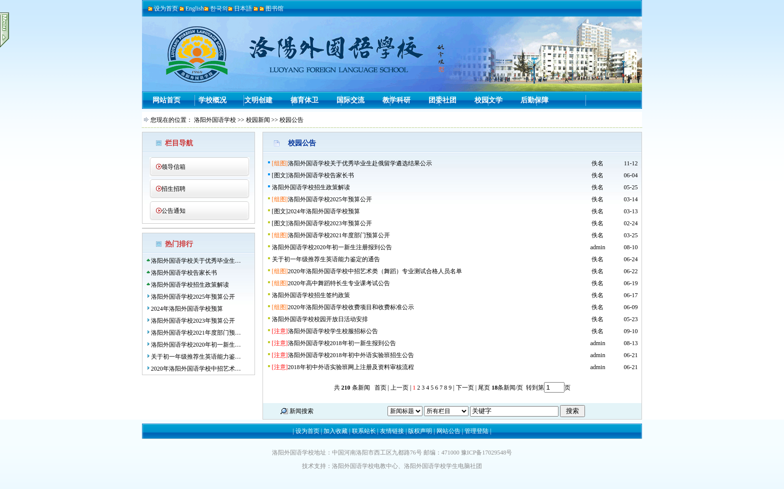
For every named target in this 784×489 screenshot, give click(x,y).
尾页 (483, 387)
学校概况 (212, 100)
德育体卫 (304, 100)
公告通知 (174, 210)
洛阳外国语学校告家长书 (184, 272)
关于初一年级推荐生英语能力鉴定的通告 (326, 259)
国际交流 (350, 100)
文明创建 (258, 100)
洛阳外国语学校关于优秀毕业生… (196, 260)
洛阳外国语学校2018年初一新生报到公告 (342, 343)
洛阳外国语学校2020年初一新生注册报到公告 (332, 247)
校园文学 (488, 100)
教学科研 (396, 100)
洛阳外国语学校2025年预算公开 (193, 296)
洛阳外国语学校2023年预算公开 (193, 320)
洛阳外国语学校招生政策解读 (190, 284)
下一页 (465, 387)
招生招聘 (174, 188)
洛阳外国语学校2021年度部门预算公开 (339, 235)
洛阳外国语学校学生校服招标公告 (333, 331)
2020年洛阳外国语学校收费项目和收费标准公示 (351, 307)
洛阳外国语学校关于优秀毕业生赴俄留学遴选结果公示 (360, 163)
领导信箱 (174, 166)
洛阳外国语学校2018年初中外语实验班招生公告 (351, 355)
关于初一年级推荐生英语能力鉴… (196, 356)
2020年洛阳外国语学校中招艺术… (196, 368)
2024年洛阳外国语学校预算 (187, 308)
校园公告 (292, 119)
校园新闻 (258, 119)
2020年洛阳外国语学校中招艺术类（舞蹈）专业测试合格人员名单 (375, 271)
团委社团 (442, 100)
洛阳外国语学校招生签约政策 (311, 295)
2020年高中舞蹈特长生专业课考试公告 (339, 283)
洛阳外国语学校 (215, 119)
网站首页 (166, 100)
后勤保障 (534, 100)
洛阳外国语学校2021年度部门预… (196, 332)
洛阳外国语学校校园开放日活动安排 (320, 319)
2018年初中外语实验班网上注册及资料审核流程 (351, 367)
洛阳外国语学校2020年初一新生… (196, 344)
